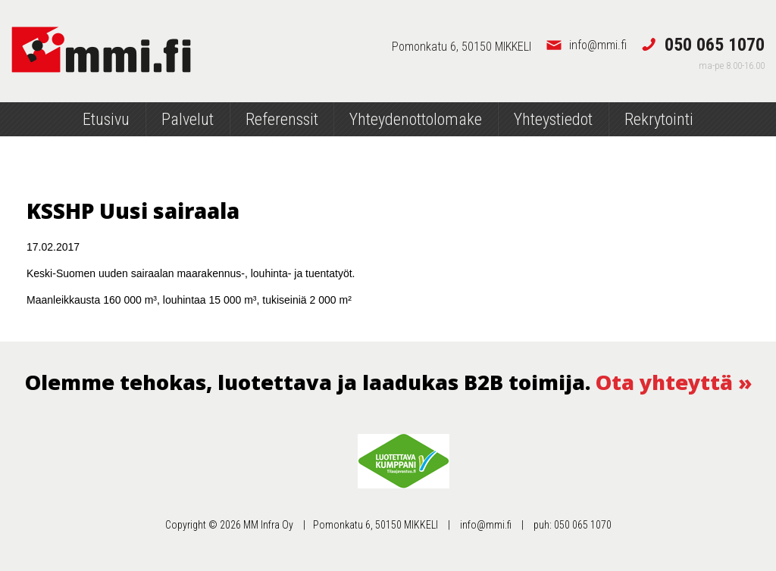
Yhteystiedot (553, 119)
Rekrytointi (658, 119)
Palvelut (187, 119)
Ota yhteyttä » (674, 382)
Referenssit (282, 119)
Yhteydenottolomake (415, 119)
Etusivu (106, 119)
